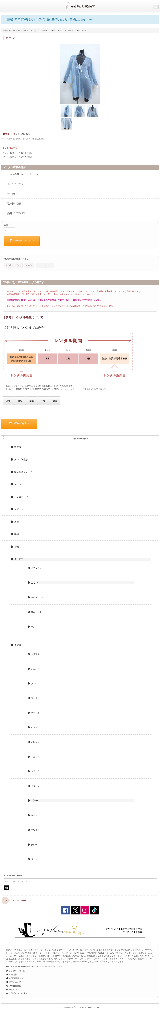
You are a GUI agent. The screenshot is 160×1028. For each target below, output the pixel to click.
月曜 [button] (8, 401)
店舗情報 (11, 974)
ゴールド (34, 698)
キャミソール (36, 597)
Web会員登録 (13, 986)
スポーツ (17, 509)
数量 (6, 225)
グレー (32, 844)
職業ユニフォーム (22, 472)
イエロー (34, 756)
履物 (15, 534)
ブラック (34, 771)
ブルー (76, 31)
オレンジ (34, 742)
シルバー (34, 668)
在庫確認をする (19, 423)
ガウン (33, 582)
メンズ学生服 (19, 459)
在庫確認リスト (14, 978)
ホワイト (34, 830)
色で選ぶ (68, 31)
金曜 (55, 401)
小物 (15, 546)
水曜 (31, 401)
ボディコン (35, 568)
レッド (32, 815)
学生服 (16, 447)
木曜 (43, 401)
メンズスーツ (19, 497)
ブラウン (34, 683)
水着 (15, 521)
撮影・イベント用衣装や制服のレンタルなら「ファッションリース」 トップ (33, 31)
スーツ (16, 484)
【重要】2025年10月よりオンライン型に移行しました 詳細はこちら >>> (48, 19)
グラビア (17, 559)
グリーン (34, 786)
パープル (34, 712)
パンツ (32, 626)
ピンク (32, 727)
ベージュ (34, 859)
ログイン (11, 989)
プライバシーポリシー (17, 993)
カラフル (34, 654)
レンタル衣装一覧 (15, 971)
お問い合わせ (13, 982)
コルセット (35, 612)
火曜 (20, 401)
